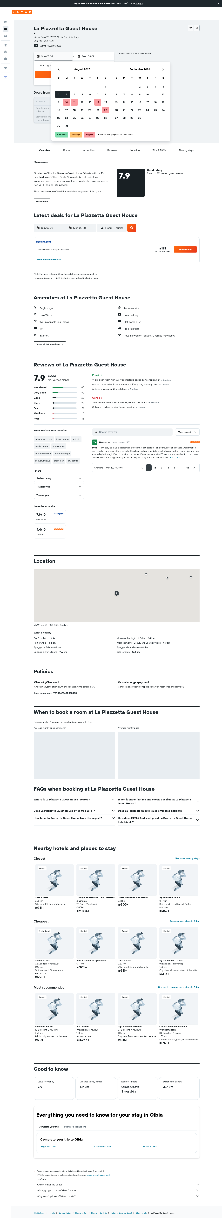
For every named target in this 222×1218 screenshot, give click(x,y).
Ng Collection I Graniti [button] (171, 960)
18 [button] (74, 110)
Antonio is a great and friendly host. (115, 388)
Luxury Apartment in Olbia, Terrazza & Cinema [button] (95, 899)
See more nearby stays (187, 858)
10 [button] (66, 102)
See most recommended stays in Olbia (179, 987)
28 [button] (97, 117)
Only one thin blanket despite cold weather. (118, 407)
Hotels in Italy (81, 1213)
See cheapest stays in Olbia (185, 921)
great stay (59, 460)
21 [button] (98, 110)
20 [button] (90, 110)
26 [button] (82, 117)
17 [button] (66, 110)
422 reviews (54, 45)
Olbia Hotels (141, 1213)
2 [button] (59, 94)
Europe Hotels (65, 1213)
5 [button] (82, 94)
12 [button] (82, 102)
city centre (73, 460)
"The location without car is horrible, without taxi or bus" (125, 402)
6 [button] (90, 94)
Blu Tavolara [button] (82, 1026)
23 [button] (58, 117)
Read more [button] (175, 457)
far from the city (43, 453)
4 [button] (74, 94)
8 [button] (105, 94)
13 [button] (90, 102)
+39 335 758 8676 (44, 41)
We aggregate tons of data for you (118, 1190)
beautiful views (42, 460)
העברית (139, 3)
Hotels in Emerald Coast (121, 1213)
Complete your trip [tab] (49, 1126)
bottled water (42, 446)
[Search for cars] (5, 36)
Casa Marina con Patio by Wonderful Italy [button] (173, 1028)
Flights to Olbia (48, 1146)
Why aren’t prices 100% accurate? (118, 1196)
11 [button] (74, 102)
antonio (76, 439)
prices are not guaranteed (98, 1175)
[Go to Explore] (5, 45)
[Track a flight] (5, 52)
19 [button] (82, 110)
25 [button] (74, 117)
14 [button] (98, 102)
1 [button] (105, 86)
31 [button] (66, 125)
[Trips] (5, 68)
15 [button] (105, 102)
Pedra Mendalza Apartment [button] (133, 897)
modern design (62, 453)
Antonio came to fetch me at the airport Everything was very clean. (130, 384)
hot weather (59, 446)
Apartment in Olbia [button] (169, 897)
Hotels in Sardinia (99, 1213)
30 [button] (58, 125)
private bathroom (43, 439)
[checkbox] (50, 516)
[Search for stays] (5, 29)
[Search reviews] (135, 432)
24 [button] (66, 117)
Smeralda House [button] (44, 1026)
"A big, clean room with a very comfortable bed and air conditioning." (131, 379)
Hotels (52, 1213)
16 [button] (59, 110)
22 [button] (105, 110)
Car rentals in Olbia (101, 1146)
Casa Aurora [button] (41, 897)
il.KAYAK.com (39, 1213)
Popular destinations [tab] (75, 1126)
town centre (62, 439)
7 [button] (97, 94)
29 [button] (105, 117)
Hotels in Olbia (150, 1146)
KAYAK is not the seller (118, 1184)
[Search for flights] (5, 22)
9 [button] (59, 102)
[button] (218, 3)
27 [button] (90, 117)
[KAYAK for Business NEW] (5, 58)
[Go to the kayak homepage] (22, 12)
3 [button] (66, 94)
